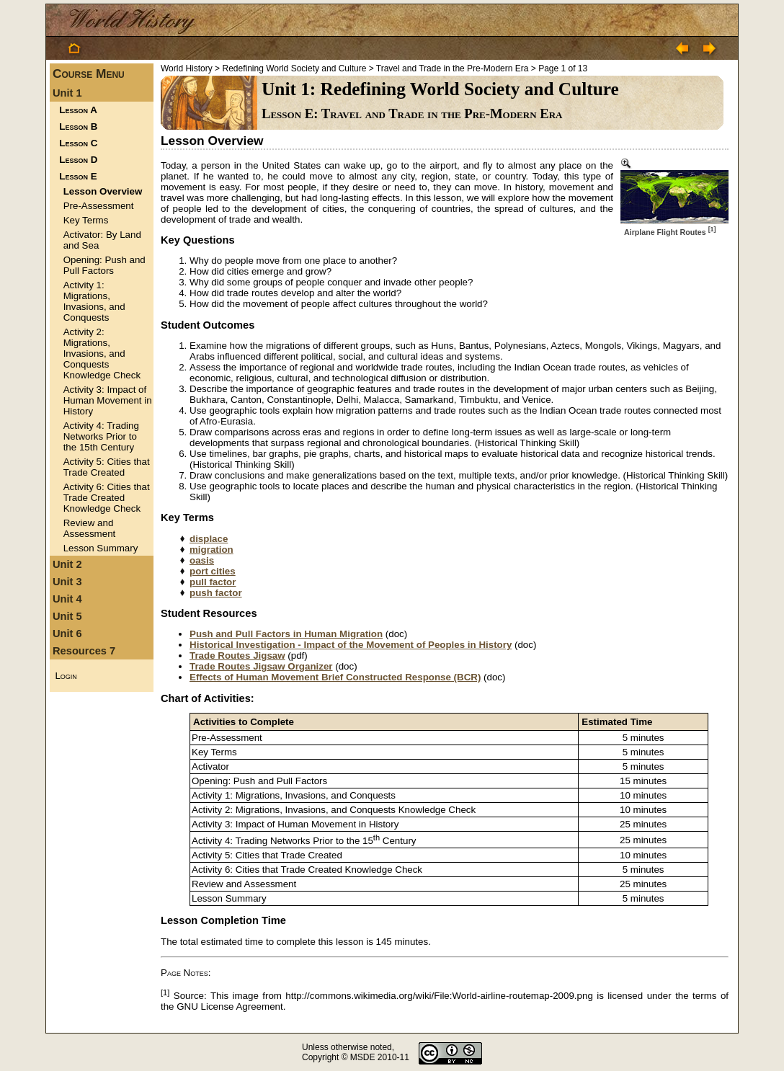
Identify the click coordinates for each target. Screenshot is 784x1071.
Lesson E (78, 176)
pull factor (213, 582)
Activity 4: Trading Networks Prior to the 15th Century (101, 436)
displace (209, 538)
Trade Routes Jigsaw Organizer (261, 666)
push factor (216, 592)
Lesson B (78, 126)
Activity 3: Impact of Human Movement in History (107, 400)
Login (65, 675)
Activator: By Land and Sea (102, 240)
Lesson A (78, 110)
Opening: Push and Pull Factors (104, 265)
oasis (202, 560)
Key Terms (86, 220)
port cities (213, 571)
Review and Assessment (89, 528)
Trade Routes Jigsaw (237, 655)
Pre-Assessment (98, 205)
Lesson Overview (103, 191)
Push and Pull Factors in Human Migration (286, 633)
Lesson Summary (100, 548)
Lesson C (78, 143)
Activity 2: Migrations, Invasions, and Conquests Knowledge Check (102, 353)
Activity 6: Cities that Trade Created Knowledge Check (106, 497)
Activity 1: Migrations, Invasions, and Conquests (94, 301)
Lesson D (78, 159)
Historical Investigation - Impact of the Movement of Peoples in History (351, 644)
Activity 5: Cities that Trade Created (106, 467)
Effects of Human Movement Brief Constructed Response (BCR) (335, 677)
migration (211, 549)
